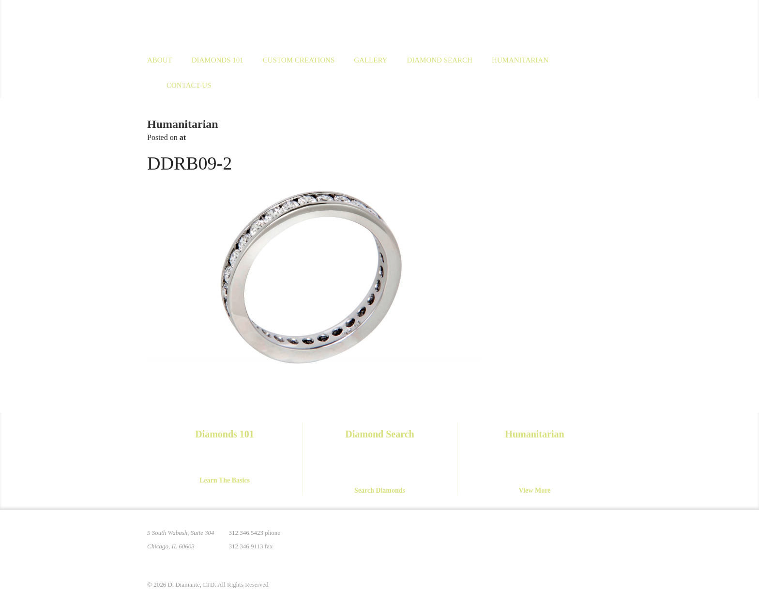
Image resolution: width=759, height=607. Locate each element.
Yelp (604, 538)
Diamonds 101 (217, 60)
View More (535, 490)
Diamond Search (439, 60)
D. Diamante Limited (241, 24)
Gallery (370, 60)
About (159, 60)
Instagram (543, 538)
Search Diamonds (379, 490)
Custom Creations (299, 60)
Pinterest (523, 538)
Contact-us (189, 85)
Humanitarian (520, 60)
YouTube (584, 538)
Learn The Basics (224, 480)
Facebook (563, 538)
